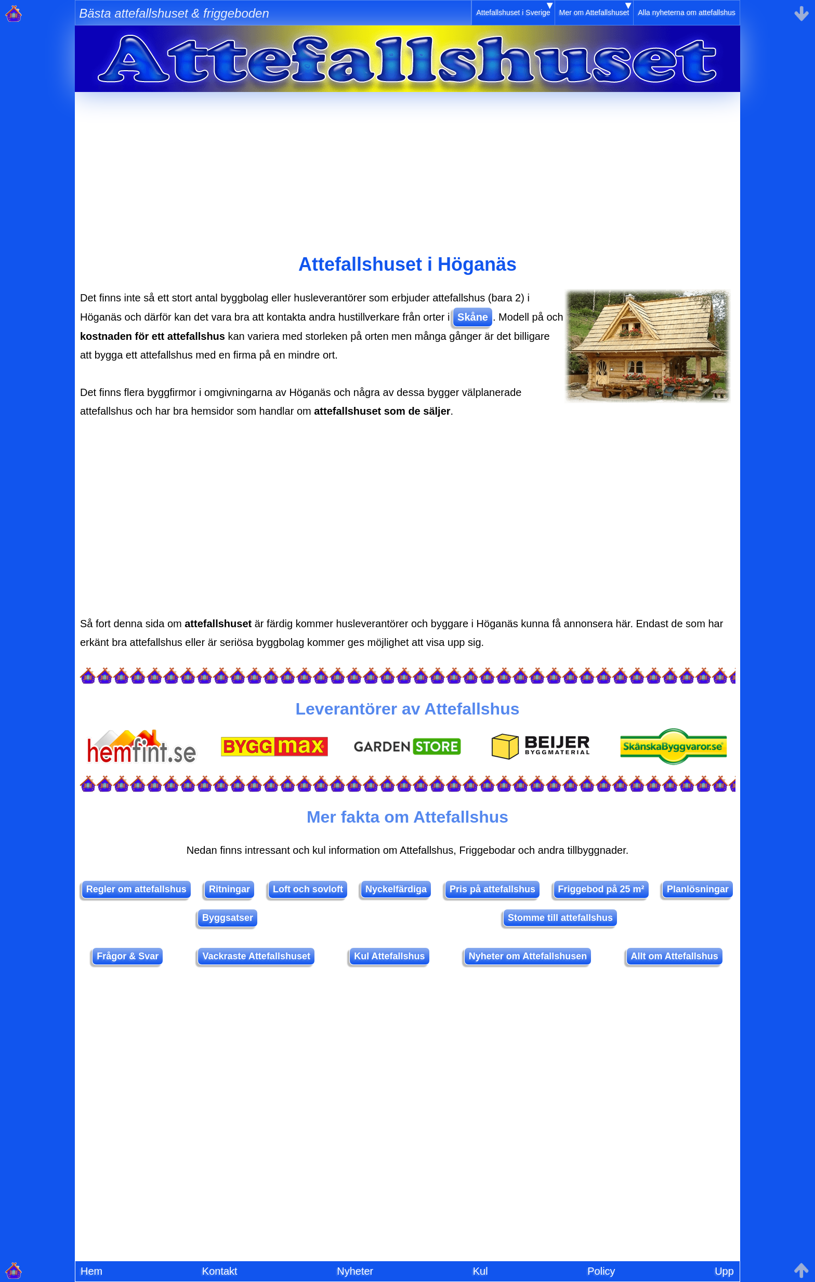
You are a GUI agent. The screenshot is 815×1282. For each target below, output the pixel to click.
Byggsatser (227, 918)
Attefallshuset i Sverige (513, 12)
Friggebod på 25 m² (601, 889)
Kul (480, 1271)
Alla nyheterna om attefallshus (686, 12)
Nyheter (355, 1271)
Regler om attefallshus (136, 889)
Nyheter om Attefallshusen (528, 956)
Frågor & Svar (128, 956)
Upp (724, 1271)
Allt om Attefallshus (674, 956)
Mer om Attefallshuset (594, 12)
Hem (91, 1271)
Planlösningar (698, 889)
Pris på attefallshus (492, 889)
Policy (601, 1271)
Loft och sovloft (308, 889)
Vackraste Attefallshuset (256, 956)
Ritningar (229, 889)
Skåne (472, 317)
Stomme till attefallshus (560, 918)
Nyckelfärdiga (396, 889)
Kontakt (220, 1271)
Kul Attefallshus (389, 956)
